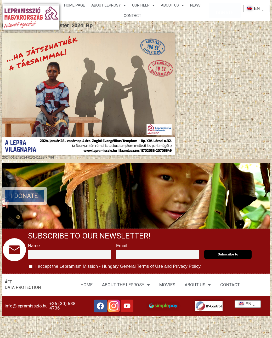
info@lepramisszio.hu (26, 305)
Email (121, 245)
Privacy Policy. (186, 266)
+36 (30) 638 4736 (62, 306)
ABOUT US (198, 285)
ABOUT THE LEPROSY (126, 285)
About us (172, 5)
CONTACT (132, 15)
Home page (74, 5)
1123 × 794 (45, 157)
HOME (87, 284)
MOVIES (167, 284)
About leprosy (108, 5)
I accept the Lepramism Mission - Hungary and (115, 266)
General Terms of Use (141, 266)
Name (34, 245)
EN (252, 8)
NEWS (195, 5)
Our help (143, 5)
